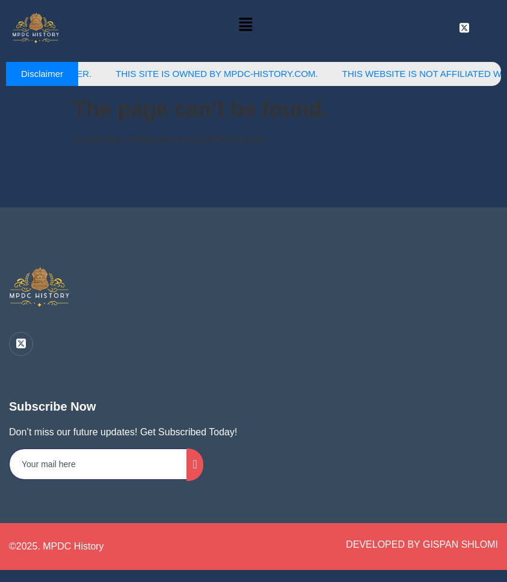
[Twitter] (21, 344)
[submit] (194, 465)
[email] (98, 464)
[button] (246, 25)
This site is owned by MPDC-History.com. (222, 74)
